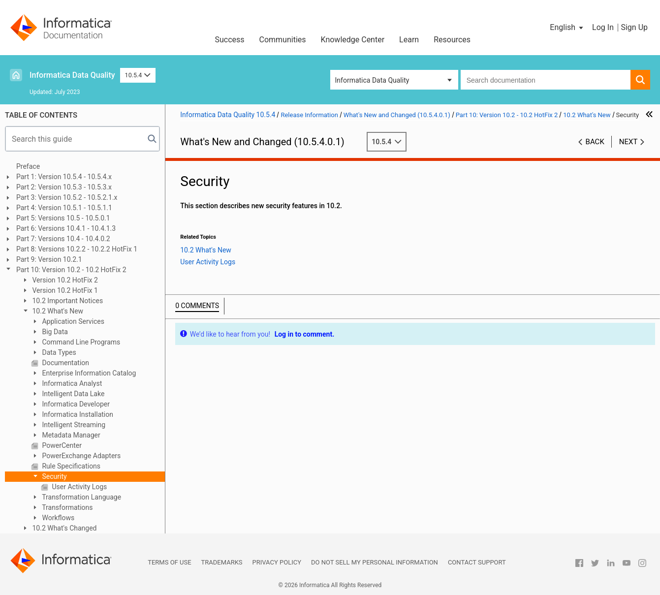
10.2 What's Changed (64, 528)
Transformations (66, 507)
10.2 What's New (57, 311)
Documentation (64, 363)
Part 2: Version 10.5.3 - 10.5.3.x (64, 187)
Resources (452, 39)
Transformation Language (80, 497)
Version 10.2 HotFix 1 (64, 290)
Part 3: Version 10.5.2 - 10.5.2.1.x (67, 197)
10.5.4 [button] (138, 75)
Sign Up (634, 27)
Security (53, 476)
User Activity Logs (78, 487)
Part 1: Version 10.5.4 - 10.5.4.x (64, 177)
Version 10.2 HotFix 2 (64, 280)
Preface (28, 166)
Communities (282, 39)
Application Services (72, 321)
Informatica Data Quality (72, 75)
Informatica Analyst (71, 383)
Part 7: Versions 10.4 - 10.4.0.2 (63, 239)
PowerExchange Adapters (80, 456)
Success (229, 39)
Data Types (58, 352)
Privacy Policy (276, 562)
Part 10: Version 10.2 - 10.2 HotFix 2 (71, 270)
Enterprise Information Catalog (88, 373)
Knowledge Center (353, 39)
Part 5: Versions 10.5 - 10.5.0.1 (63, 218)
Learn (409, 39)
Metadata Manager (70, 435)
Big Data (54, 332)
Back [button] (595, 141)
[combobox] (545, 80)
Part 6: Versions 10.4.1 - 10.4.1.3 (66, 228)
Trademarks (222, 562)
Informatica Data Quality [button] (372, 80)
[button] (567, 27)
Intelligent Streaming (72, 425)
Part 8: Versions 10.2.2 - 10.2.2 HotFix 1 (76, 249)
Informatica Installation (76, 414)
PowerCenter (61, 445)
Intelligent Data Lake (72, 394)
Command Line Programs (80, 342)
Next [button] (628, 141)
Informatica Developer (75, 404)
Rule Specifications (70, 466)
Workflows (57, 518)
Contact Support (477, 562)
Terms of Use (169, 562)
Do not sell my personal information (374, 562)
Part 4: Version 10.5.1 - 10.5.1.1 (64, 208)
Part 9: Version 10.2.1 (49, 259)
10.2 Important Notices (67, 301)
